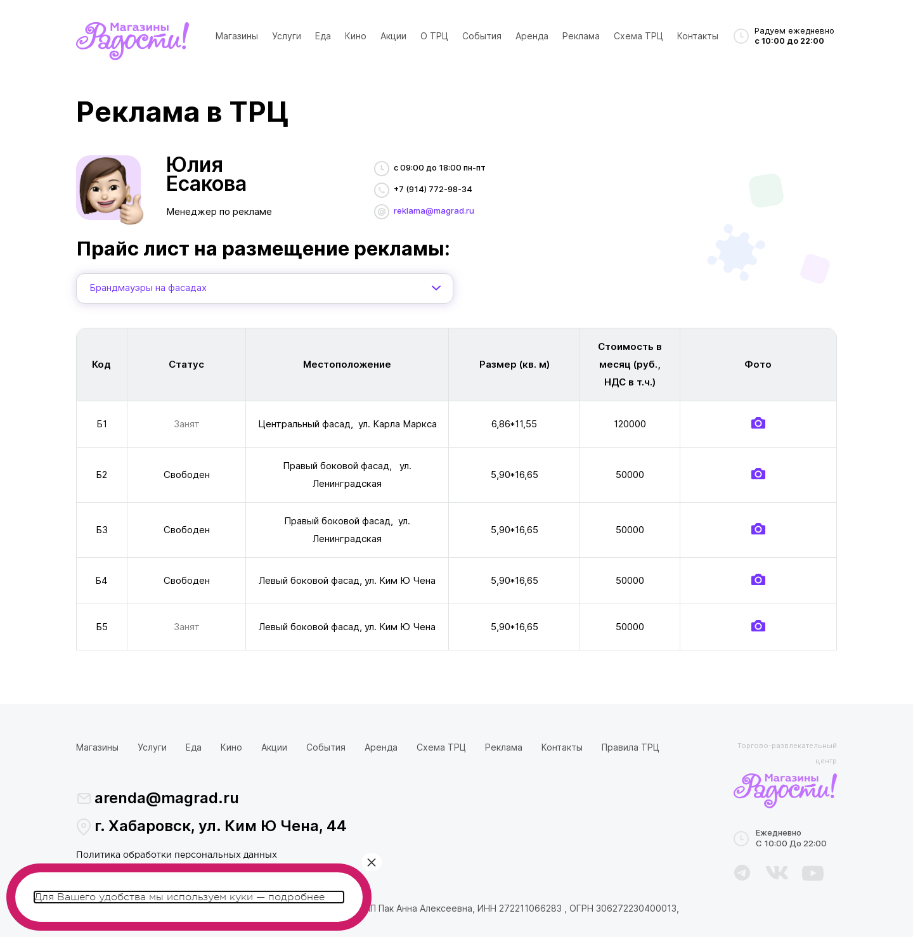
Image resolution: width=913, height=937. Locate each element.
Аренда (531, 35)
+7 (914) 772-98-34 (433, 189)
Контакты (697, 35)
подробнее (296, 897)
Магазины (237, 35)
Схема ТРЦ (638, 35)
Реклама (581, 35)
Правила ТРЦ (630, 747)
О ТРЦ (434, 35)
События (482, 35)
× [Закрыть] (371, 862)
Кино (355, 35)
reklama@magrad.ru (434, 210)
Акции (393, 35)
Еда (323, 35)
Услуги (286, 35)
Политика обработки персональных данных (176, 855)
